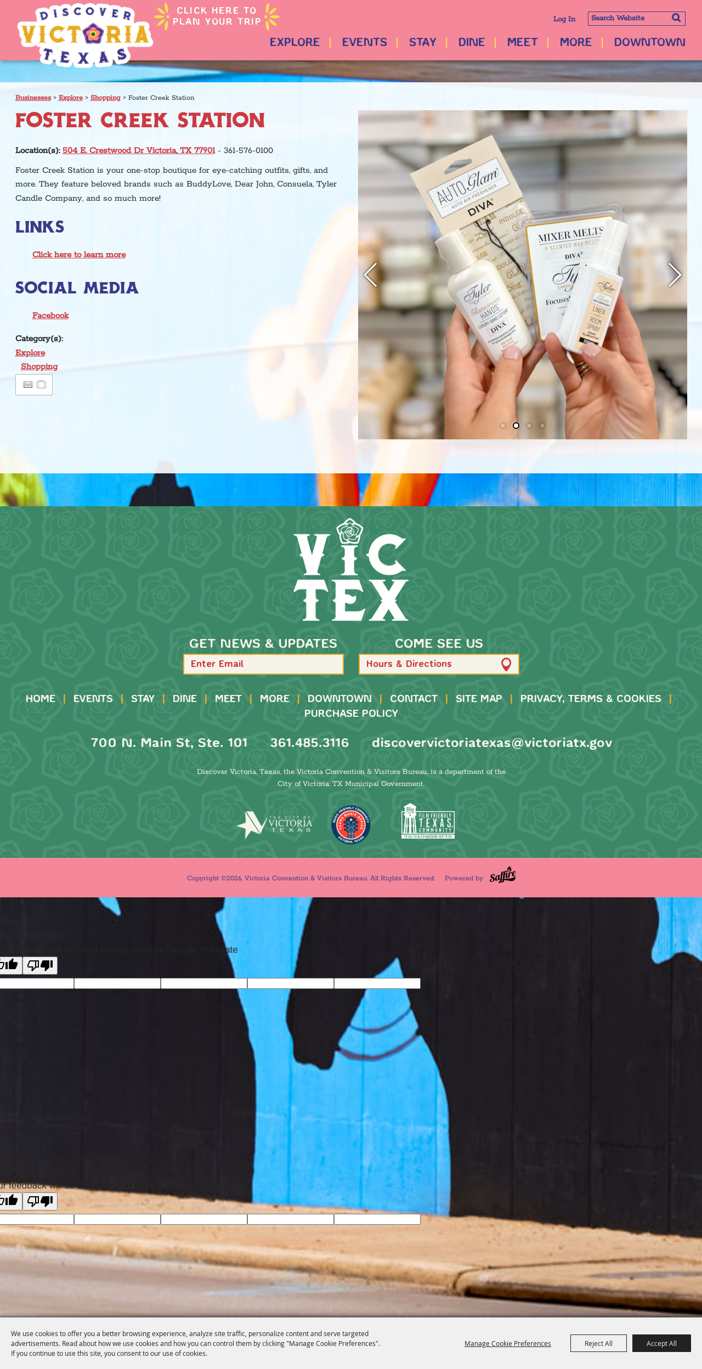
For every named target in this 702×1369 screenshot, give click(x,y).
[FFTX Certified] (427, 821)
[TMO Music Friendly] (351, 825)
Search (676, 17)
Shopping (105, 98)
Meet (522, 43)
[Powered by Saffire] (503, 874)
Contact (414, 699)
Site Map (479, 699)
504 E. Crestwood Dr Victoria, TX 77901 (139, 150)
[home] (351, 569)
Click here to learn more (79, 255)
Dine (471, 43)
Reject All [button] (599, 1343)
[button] (371, 275)
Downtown (650, 43)
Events (364, 43)
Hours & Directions (409, 664)
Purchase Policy (351, 714)
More (576, 43)
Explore (295, 43)
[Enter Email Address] (263, 664)
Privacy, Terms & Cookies (590, 699)
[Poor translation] (40, 966)
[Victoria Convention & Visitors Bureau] (85, 36)
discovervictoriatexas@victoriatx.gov (492, 743)
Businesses (33, 98)
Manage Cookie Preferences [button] (508, 1343)
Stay (423, 43)
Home (40, 699)
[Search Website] (637, 19)
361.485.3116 (309, 743)
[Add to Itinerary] (42, 385)
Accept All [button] (662, 1343)
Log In (564, 19)
